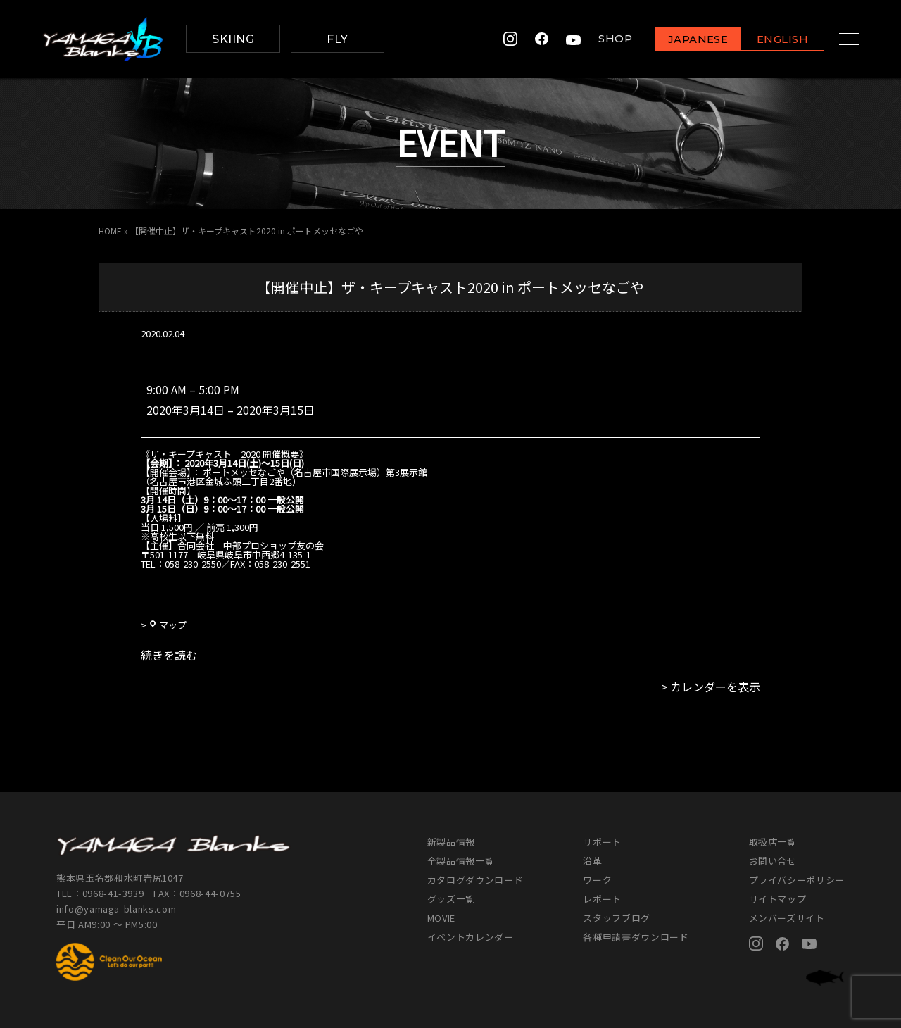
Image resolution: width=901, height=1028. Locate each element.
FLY (337, 39)
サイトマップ (778, 898)
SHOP (604, 39)
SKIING (233, 39)
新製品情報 (451, 841)
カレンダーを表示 (715, 686)
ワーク (597, 879)
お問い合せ (773, 860)
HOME (110, 231)
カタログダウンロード (475, 879)
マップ (168, 625)
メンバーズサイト (787, 917)
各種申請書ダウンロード (635, 937)
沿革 (592, 860)
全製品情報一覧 (461, 860)
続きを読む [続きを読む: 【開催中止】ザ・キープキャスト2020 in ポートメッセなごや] (169, 654)
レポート (602, 898)
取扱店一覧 (773, 841)
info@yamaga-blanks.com (116, 908)
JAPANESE (686, 39)
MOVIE (441, 917)
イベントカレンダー (470, 937)
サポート (602, 841)
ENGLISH (771, 39)
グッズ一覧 (451, 898)
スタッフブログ (616, 917)
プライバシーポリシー (797, 879)
